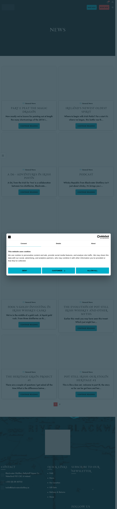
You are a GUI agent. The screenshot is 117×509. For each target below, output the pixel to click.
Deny (24, 271)
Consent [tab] (23, 243)
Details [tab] (58, 243)
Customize (58, 271)
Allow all (92, 271)
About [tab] (93, 243)
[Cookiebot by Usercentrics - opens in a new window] (99, 237)
